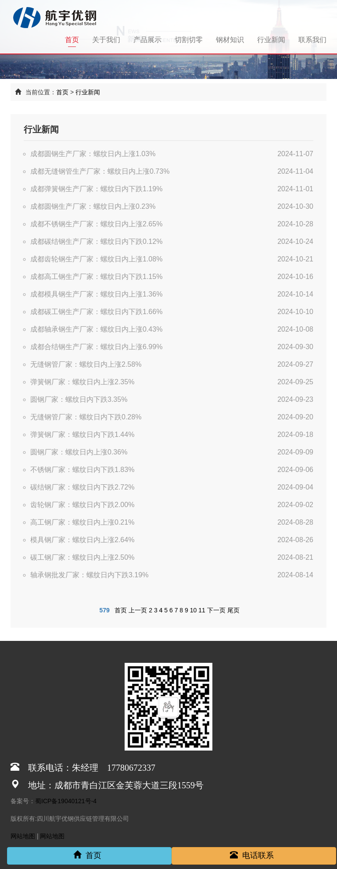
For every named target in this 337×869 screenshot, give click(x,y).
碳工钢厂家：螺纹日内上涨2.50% (82, 557)
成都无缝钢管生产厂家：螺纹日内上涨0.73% (99, 171)
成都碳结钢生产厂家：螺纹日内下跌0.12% (96, 241)
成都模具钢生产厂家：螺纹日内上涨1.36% (96, 294)
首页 (75, 39)
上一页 (138, 610)
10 (193, 610)
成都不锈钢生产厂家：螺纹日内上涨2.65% (96, 224)
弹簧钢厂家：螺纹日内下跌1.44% (82, 434)
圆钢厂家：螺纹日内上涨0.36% (78, 452)
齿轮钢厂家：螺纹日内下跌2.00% (82, 504)
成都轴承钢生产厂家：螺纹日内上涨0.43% (96, 329)
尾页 (233, 610)
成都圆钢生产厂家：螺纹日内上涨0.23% (92, 206)
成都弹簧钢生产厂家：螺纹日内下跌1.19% (96, 189)
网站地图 (23, 836)
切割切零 (189, 39)
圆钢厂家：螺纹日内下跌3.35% (78, 399)
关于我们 (106, 39)
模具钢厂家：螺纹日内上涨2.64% (82, 540)
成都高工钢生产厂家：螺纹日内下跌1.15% (96, 276)
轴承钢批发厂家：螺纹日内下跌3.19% (89, 575)
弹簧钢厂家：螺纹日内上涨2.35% (82, 382)
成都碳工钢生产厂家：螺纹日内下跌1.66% (96, 311)
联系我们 (312, 39)
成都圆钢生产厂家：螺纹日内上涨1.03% (92, 153)
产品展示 (147, 39)
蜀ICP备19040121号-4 (66, 801)
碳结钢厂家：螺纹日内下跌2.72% (82, 487)
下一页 (216, 610)
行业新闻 (271, 39)
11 (201, 610)
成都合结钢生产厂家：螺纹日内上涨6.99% (96, 346)
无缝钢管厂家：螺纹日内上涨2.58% (85, 364)
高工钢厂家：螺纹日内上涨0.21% (82, 522)
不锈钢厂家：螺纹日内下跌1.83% (82, 469)
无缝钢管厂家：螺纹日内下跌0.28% (85, 417)
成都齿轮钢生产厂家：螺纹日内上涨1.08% (96, 259)
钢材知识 (230, 39)
